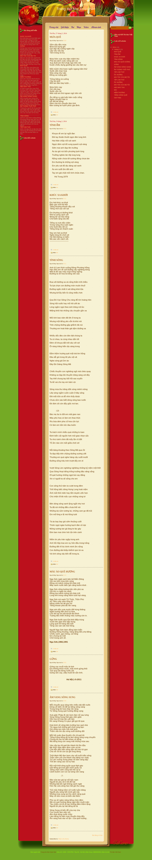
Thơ (72, 27)
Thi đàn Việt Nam (115, 852)
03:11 (64, 263)
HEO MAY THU (25, 86)
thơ (57, 114)
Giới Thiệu (117, 98)
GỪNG (22, 46)
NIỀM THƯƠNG (25, 77)
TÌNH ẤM (55, 125)
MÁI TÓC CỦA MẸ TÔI (28, 56)
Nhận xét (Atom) (63, 839)
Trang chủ (53, 27)
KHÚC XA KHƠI (25, 36)
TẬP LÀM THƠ (25, 127)
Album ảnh (96, 27)
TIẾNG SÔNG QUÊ (120, 95)
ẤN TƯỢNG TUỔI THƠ (28, 106)
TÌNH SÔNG (24, 116)
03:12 (64, 128)
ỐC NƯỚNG (118, 75)
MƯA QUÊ (23, 66)
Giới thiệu (65, 27)
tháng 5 (117, 49)
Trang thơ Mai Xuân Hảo (48, 852)
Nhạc (79, 27)
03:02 (64, 662)
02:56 (64, 700)
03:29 (64, 40)
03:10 (64, 575)
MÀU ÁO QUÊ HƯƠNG (62, 571)
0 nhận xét (55, 112)
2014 (114, 47)
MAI (115, 90)
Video (86, 27)
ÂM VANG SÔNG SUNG (28, 96)
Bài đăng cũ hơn (97, 835)
